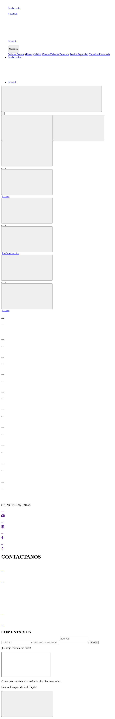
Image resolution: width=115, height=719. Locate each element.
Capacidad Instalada (99, 54)
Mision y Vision (33, 54)
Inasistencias (14, 57)
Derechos (64, 54)
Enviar (97, 643)
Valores (46, 54)
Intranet (12, 82)
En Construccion (10, 250)
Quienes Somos (16, 54)
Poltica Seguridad (79, 54)
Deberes (54, 54)
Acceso (5, 193)
